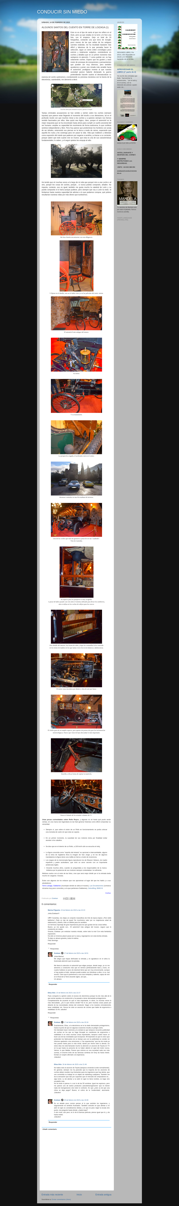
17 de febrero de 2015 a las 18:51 (76, 953)
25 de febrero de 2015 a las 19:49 (76, 1100)
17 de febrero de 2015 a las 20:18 (76, 1022)
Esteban (57, 953)
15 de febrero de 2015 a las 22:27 (68, 993)
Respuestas (54, 949)
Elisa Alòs (51, 993)
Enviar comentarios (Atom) (61, 1199)
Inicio (79, 1194)
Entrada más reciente (52, 1194)
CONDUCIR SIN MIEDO (62, 11)
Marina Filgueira (54, 910)
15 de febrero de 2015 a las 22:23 (73, 910)
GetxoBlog (92, 888)
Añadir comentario (49, 1129)
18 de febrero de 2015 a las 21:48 (74, 1064)
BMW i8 (100, 888)
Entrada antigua (103, 1194)
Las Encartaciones (96, 886)
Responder (52, 944)
